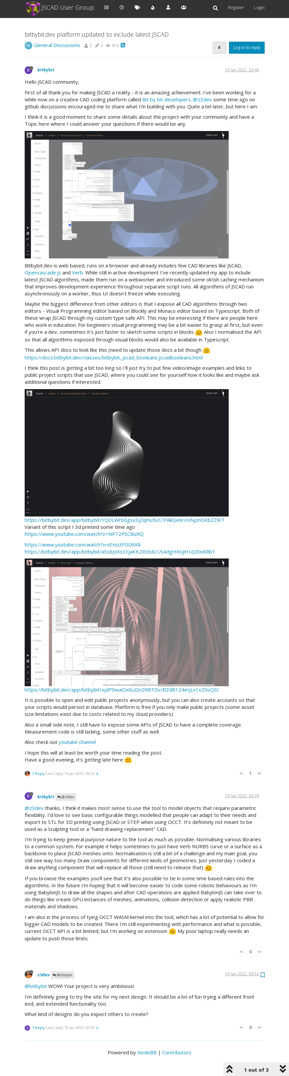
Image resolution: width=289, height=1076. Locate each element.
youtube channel (77, 742)
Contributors (176, 1052)
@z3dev (202, 99)
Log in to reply (246, 47)
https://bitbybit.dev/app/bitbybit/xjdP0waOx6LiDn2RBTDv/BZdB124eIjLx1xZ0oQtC (122, 689)
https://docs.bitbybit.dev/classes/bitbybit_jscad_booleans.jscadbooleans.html (114, 357)
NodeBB (147, 1052)
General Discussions (57, 45)
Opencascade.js (43, 272)
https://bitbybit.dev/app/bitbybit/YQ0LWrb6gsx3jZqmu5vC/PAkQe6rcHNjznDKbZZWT (125, 519)
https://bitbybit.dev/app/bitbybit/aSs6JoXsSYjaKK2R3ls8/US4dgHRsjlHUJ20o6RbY (120, 551)
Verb (77, 272)
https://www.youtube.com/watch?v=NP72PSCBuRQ (84, 533)
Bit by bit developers (166, 99)
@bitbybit (62, 975)
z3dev (43, 975)
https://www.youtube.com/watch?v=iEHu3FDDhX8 (83, 544)
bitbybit (45, 70)
